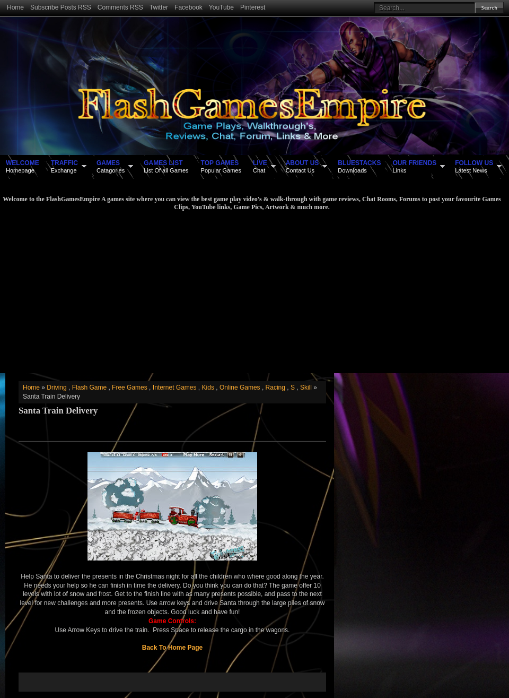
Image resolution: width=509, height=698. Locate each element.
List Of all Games (166, 166)
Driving (56, 387)
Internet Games (175, 387)
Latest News (474, 166)
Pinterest (252, 7)
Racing (275, 387)
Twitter (159, 7)
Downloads (359, 166)
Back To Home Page (172, 647)
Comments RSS (120, 7)
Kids (208, 387)
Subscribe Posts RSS (60, 7)
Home (15, 7)
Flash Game (89, 387)
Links (414, 166)
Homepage (22, 166)
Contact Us (302, 166)
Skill (306, 387)
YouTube (221, 7)
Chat (260, 166)
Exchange (64, 166)
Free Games (129, 387)
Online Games (240, 387)
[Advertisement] (252, 291)
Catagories (110, 166)
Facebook (188, 7)
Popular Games (221, 166)
